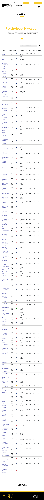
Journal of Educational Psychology (4, 328)
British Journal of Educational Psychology (5, 370)
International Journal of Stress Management (5, 65)
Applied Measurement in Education (5, 134)
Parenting (4, 396)
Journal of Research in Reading (4, 434)
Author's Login (38, 2)
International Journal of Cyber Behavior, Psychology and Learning (5, 140)
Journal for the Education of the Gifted (5, 98)
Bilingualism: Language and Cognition (5, 188)
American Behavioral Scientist (4, 421)
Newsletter (25, 2)
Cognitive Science (5, 357)
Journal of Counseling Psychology (4, 284)
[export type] (40, 45)
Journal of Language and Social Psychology (5, 454)
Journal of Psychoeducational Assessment (6, 116)
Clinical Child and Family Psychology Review (5, 193)
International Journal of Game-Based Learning (5, 103)
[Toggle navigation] (30, 6)
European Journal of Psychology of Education (5, 309)
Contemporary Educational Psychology (5, 353)
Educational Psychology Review (4, 323)
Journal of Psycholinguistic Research (5, 444)
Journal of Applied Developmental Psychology (5, 290)
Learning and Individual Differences (4, 415)
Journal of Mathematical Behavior (4, 70)
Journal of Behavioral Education (4, 75)
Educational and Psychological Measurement (5, 333)
